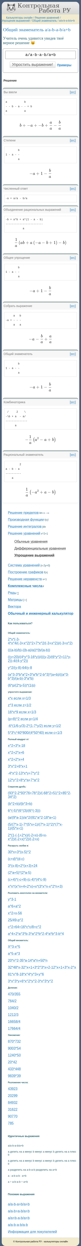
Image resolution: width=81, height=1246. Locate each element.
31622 (13, 1109)
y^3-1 (12, 899)
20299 (13, 1095)
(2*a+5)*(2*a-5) (19, 872)
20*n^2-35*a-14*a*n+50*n (28, 960)
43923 (13, 1089)
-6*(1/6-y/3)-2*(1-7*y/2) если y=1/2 (34, 726)
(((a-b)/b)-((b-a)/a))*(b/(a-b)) (29, 650)
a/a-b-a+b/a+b (19, 1204)
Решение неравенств (25, 579)
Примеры (64, 65)
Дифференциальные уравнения (40, 548)
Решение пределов (23, 513)
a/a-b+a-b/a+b (19, 1211)
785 (11, 1123)
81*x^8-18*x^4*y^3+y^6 (26, 974)
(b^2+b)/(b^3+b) (20, 804)
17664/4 (14, 1028)
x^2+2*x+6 (16, 752)
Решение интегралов (25, 526)
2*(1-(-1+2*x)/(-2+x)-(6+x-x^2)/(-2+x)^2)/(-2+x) (27, 837)
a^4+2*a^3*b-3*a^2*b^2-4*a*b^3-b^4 (36, 934)
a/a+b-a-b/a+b (19, 1218)
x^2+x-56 (15, 913)
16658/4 (14, 1021)
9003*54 (14, 1048)
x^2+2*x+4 (16, 759)
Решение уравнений (47, 17)
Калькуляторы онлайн (19, 17)
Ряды (12, 593)
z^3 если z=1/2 (19, 705)
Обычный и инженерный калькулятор (40, 613)
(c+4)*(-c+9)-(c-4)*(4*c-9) (27, 879)
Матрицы (15, 599)
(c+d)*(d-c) (16, 859)
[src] (73, 92)
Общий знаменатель (44, 20)
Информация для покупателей (32, 1232)
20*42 (12, 1062)
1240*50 (14, 1055)
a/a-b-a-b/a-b (18, 1225)
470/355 (14, 994)
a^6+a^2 (14, 906)
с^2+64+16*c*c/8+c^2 (24, 927)
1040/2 (13, 1008)
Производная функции (26, 519)
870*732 (14, 1041)
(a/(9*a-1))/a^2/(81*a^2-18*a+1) (32, 817)
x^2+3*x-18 (16, 745)
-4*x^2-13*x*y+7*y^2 (23, 773)
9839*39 (14, 1076)
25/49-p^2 (15, 920)
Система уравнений (24, 565)
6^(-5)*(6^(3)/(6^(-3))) (24, 810)
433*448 (14, 1069)
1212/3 (13, 1015)
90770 (13, 1116)
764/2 (12, 1001)
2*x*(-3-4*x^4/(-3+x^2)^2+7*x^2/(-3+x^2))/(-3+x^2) (40, 641)
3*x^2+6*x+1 (17, 766)
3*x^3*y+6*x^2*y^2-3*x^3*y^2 (30, 981)
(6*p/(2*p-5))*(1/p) (21, 685)
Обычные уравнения (31, 541)
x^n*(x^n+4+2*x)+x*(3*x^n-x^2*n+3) (35, 886)
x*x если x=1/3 (19, 698)
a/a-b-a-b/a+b (67, 20)
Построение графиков (25, 572)
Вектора (14, 606)
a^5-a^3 (14, 953)
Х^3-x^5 (14, 946)
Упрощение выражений (16, 20)
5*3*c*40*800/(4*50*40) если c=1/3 (35, 733)
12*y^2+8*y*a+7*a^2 (24, 780)
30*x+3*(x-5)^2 (19, 852)
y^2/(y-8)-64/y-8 (20, 667)
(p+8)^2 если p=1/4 (23, 719)
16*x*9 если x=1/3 (22, 712)
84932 (13, 1102)
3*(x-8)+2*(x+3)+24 (23, 866)
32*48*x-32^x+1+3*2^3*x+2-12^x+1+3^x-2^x (42, 967)
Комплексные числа (25, 586)
